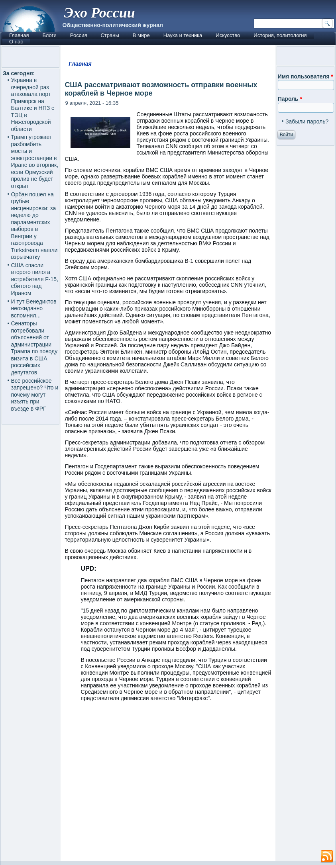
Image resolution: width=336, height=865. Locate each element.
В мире (141, 35)
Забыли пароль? (306, 121)
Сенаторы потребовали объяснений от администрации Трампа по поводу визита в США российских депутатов (34, 348)
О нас (16, 42)
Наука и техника (182, 35)
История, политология (280, 35)
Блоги (49, 35)
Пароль (290, 99)
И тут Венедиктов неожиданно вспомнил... (34, 308)
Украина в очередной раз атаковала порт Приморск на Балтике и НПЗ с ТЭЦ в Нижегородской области (33, 104)
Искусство (228, 35)
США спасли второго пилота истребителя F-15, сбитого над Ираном (34, 279)
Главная (19, 35)
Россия (78, 35)
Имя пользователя (305, 76)
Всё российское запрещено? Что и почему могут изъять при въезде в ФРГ (35, 395)
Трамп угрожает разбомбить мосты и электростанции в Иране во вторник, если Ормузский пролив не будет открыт (35, 161)
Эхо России (99, 13)
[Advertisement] (168, 785)
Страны (109, 35)
